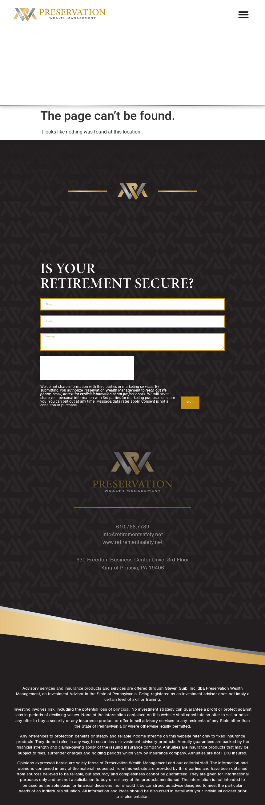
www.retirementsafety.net (132, 488)
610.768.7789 (132, 473)
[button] (243, 14)
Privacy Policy (132, 782)
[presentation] (87, 314)
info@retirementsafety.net (132, 480)
